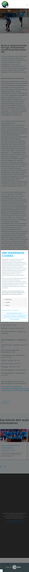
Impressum (16, 310)
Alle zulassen (14, 319)
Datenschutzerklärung (7, 310)
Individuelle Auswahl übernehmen (14, 316)
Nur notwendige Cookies (14, 313)
